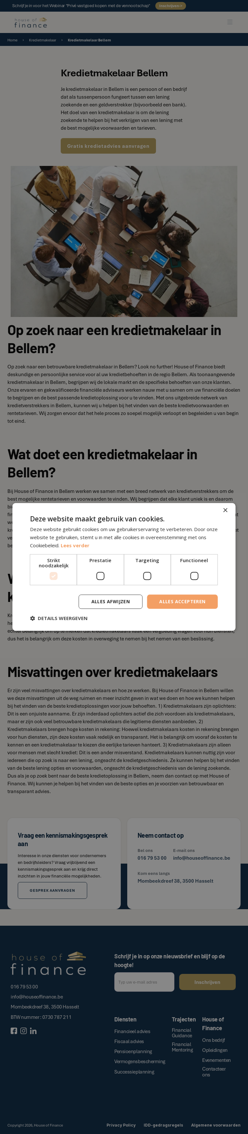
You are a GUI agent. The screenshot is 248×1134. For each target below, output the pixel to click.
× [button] (225, 510)
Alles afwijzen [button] (110, 601)
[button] (59, 618)
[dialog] (124, 567)
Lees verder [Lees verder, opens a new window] (75, 545)
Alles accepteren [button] (182, 601)
